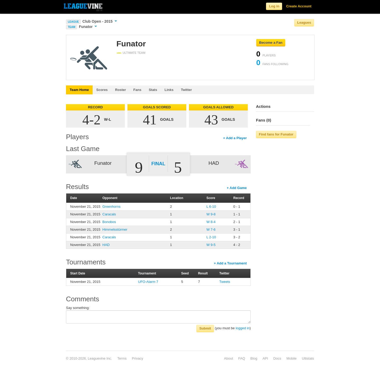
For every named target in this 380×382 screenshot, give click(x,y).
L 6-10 (211, 207)
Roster (120, 90)
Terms (121, 358)
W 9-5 (211, 245)
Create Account (298, 6)
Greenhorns (111, 207)
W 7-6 (211, 229)
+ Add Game (237, 188)
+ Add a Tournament (230, 263)
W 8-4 (211, 222)
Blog (253, 358)
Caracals (109, 214)
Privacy (137, 358)
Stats (153, 90)
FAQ (241, 358)
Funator (88, 27)
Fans (137, 90)
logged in (243, 328)
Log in (274, 6)
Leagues (304, 23)
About (228, 358)
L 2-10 (211, 237)
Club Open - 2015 (99, 21)
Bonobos (109, 222)
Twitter (186, 90)
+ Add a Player (235, 138)
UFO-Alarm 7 (148, 282)
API (265, 358)
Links (168, 90)
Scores (102, 90)
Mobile (291, 358)
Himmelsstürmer (114, 229)
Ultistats (308, 358)
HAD (106, 245)
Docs (277, 358)
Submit (205, 328)
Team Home (79, 90)
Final (158, 163)
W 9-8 (211, 214)
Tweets (224, 282)
